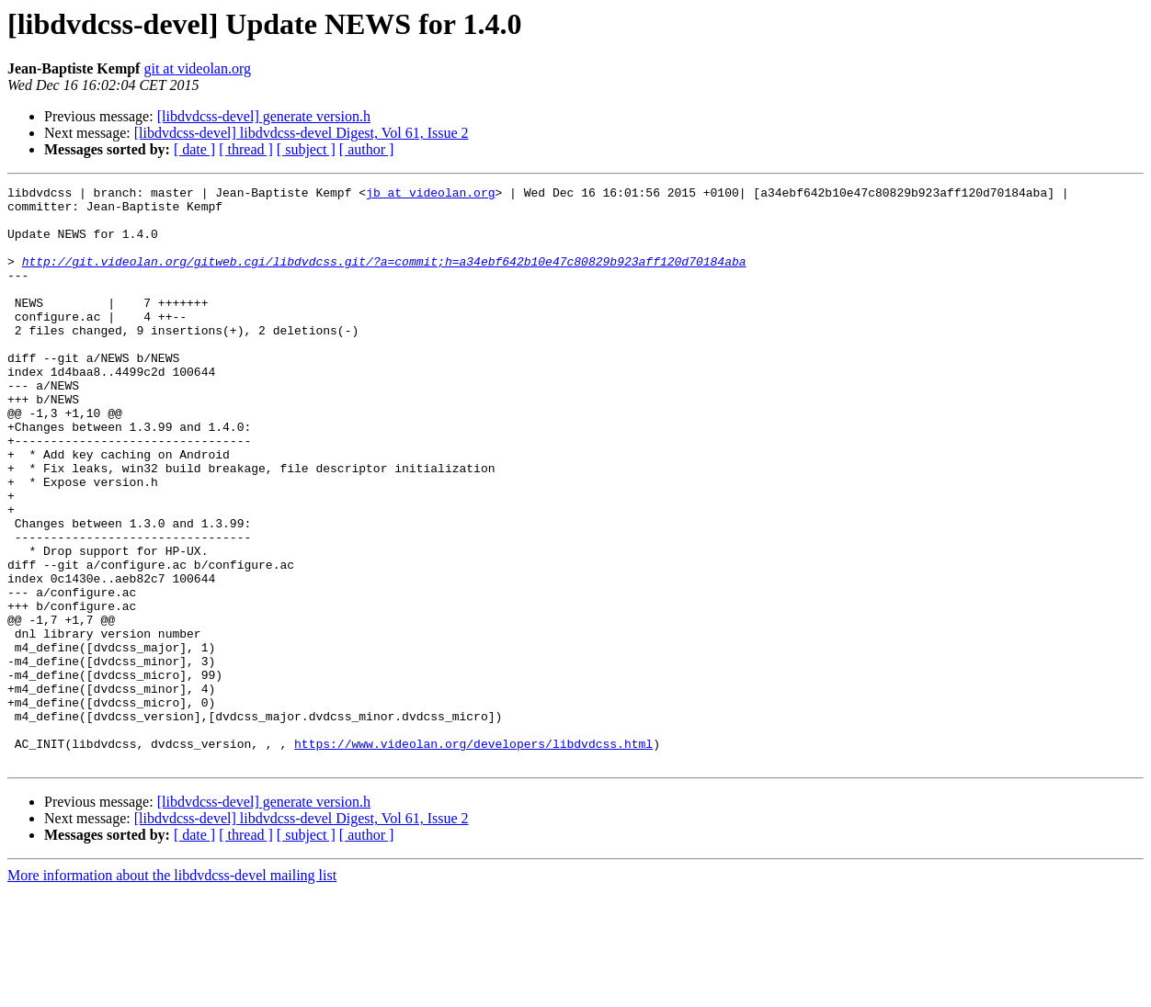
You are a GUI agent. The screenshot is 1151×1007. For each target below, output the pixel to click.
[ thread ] (246, 149)
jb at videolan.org (430, 195)
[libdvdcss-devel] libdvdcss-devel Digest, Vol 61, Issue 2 (301, 133)
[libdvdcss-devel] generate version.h (263, 116)
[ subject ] (306, 149)
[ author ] (366, 149)
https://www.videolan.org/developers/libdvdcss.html (473, 856)
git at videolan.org (197, 68)
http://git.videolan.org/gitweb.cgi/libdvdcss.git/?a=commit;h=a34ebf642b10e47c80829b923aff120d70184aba (384, 277)
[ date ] (194, 149)
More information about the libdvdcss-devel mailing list (171, 991)
